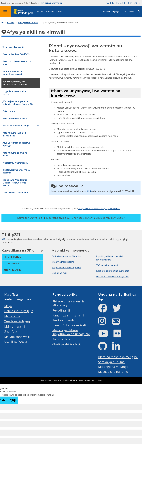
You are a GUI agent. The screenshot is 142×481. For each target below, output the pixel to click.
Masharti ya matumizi (50, 380)
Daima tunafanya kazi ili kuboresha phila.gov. (71, 218)
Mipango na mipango (113, 367)
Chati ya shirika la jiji (67, 344)
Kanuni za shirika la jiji (68, 315)
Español (120, 3)
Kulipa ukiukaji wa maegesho (66, 267)
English (110, 3)
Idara (124, 12)
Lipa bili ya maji (59, 272)
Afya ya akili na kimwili (28, 23)
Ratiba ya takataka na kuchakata (112, 270)
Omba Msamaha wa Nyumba (66, 256)
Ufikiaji (99, 380)
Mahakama (12, 316)
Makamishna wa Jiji (17, 337)
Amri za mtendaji (64, 320)
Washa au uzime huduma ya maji (112, 276)
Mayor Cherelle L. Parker (49, 11)
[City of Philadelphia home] (24, 12)
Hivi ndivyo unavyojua (52, 3)
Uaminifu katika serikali (69, 325)
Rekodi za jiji (61, 310)
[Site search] (139, 11)
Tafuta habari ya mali (107, 265)
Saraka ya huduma (111, 362)
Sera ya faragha (86, 380)
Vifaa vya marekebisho (63, 261)
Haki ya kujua (70, 380)
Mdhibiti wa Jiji (14, 326)
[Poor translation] (13, 400)
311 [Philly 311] (3, 239)
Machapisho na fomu (113, 372)
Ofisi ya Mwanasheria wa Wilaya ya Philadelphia (99, 208)
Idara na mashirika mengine (118, 357)
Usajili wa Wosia (15, 341)
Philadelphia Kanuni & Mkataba (68, 303)
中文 (130, 3)
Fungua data (61, 339)
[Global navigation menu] (5, 11)
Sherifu (9, 331)
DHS (88, 191)
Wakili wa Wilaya (16, 321)
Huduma (106, 12)
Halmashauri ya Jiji (17, 311)
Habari (131, 12)
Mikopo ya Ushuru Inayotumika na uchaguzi (70, 332)
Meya (8, 306)
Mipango (115, 12)
